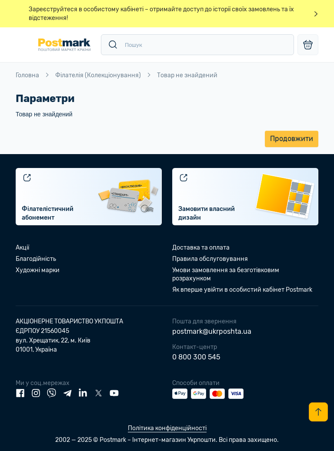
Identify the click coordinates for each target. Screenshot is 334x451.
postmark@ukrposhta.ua (211, 331)
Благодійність (36, 259)
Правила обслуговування (210, 259)
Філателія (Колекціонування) (98, 75)
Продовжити (291, 139)
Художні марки (38, 270)
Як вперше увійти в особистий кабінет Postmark (242, 289)
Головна (27, 75)
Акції (22, 247)
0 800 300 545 (196, 357)
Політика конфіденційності (167, 428)
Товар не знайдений (187, 75)
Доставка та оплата (201, 247)
